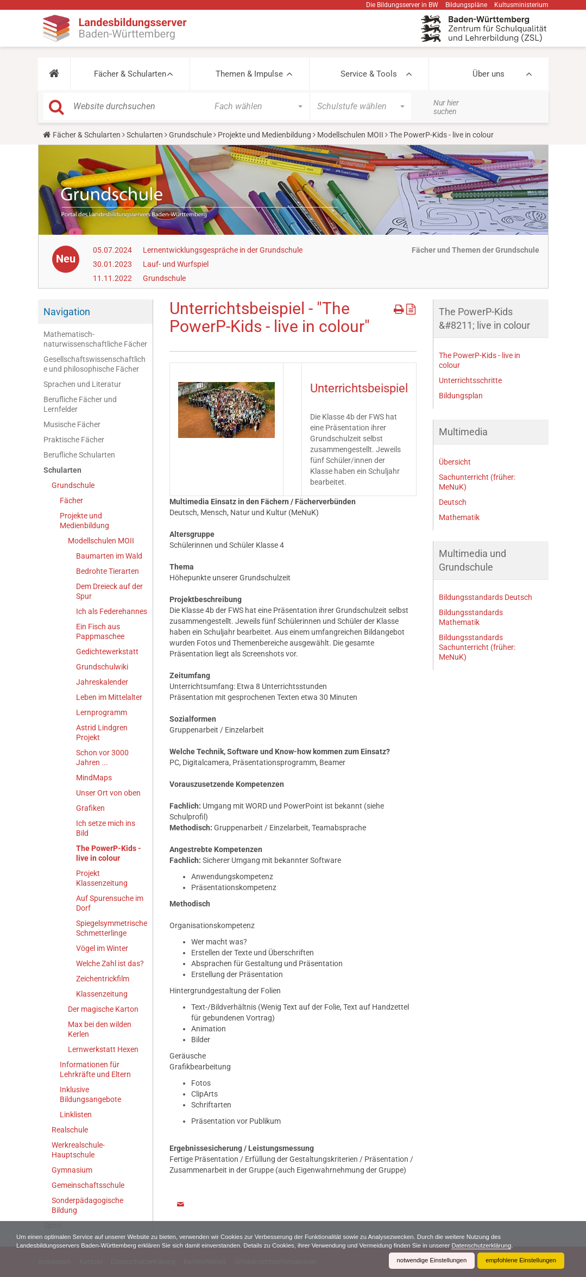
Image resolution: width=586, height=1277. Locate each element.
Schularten (145, 134)
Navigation (66, 311)
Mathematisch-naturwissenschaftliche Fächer (95, 339)
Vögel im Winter (102, 948)
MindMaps (94, 777)
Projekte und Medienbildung (264, 134)
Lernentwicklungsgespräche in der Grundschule (223, 250)
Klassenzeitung (102, 994)
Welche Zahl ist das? (110, 963)
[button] (54, 74)
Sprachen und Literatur (82, 384)
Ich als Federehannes (111, 611)
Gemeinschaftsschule (88, 1185)
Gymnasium (72, 1170)
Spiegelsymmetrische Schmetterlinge (111, 928)
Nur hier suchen (446, 107)
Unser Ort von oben (108, 792)
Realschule (70, 1129)
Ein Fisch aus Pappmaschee (100, 631)
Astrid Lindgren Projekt (102, 732)
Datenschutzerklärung (511, 1245)
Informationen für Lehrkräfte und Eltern (95, 1069)
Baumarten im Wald (109, 556)
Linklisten (76, 1114)
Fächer (71, 500)
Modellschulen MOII (350, 134)
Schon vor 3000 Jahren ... (102, 757)
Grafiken (90, 808)
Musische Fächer (71, 424)
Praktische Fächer (73, 439)
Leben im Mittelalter (109, 697)
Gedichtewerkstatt (107, 651)
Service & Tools (369, 74)
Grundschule (190, 134)
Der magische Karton (103, 1009)
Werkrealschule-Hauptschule (78, 1150)
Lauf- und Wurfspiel (176, 264)
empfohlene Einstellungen (518, 1261)
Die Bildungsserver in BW (402, 5)
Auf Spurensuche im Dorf (109, 903)
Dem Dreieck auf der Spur (109, 591)
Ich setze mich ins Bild (105, 828)
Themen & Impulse (249, 74)
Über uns (488, 74)
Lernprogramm (101, 712)
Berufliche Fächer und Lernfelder (80, 404)
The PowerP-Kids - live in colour (108, 853)
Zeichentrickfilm (102, 978)
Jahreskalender (102, 682)
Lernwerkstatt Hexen (103, 1049)
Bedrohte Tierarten (107, 571)
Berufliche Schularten (79, 454)
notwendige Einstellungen (425, 1261)
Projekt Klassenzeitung (102, 878)
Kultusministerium (521, 5)
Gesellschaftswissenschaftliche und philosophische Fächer (94, 364)
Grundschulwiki (102, 666)
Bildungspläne (466, 5)
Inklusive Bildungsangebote (90, 1094)
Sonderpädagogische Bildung (87, 1205)
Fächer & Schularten (130, 74)
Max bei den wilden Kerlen (99, 1029)
